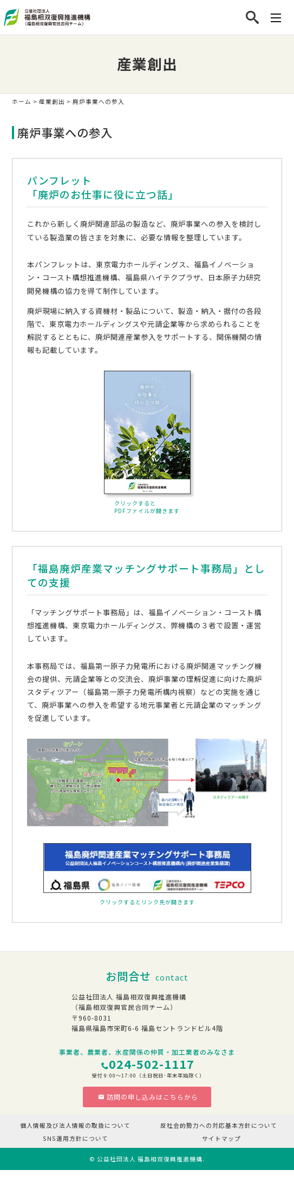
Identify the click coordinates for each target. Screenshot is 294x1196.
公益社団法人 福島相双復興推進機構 (149, 1159)
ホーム (21, 101)
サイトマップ (221, 1138)
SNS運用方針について (75, 1138)
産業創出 (52, 101)
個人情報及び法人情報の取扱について (75, 1125)
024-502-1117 (151, 1063)
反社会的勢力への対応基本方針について (218, 1125)
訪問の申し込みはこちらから (148, 1096)
